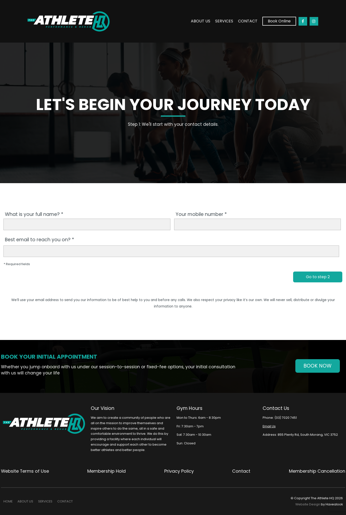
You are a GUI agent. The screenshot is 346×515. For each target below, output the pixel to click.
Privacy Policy (179, 471)
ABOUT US (200, 20)
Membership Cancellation (317, 471)
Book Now (317, 365)
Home (8, 501)
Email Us (268, 426)
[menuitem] (8, 501)
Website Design (307, 504)
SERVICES (224, 20)
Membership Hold (106, 471)
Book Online (279, 21)
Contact (247, 20)
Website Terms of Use (25, 471)
